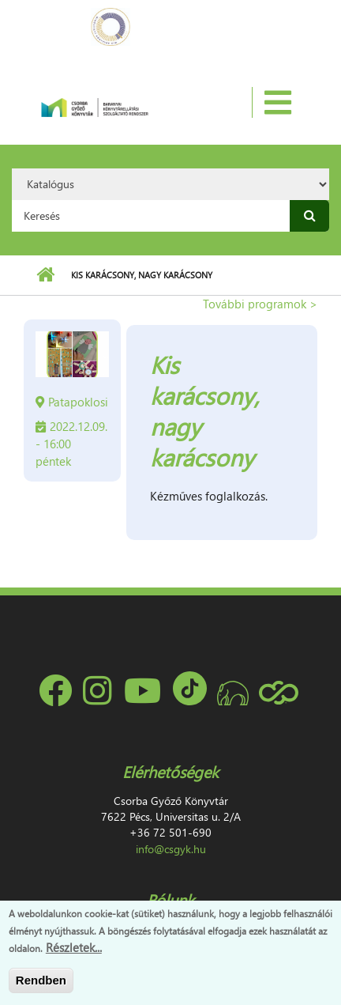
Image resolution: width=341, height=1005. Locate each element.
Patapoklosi (78, 402)
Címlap (45, 275)
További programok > (260, 304)
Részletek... (74, 947)
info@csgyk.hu (171, 848)
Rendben (41, 980)
